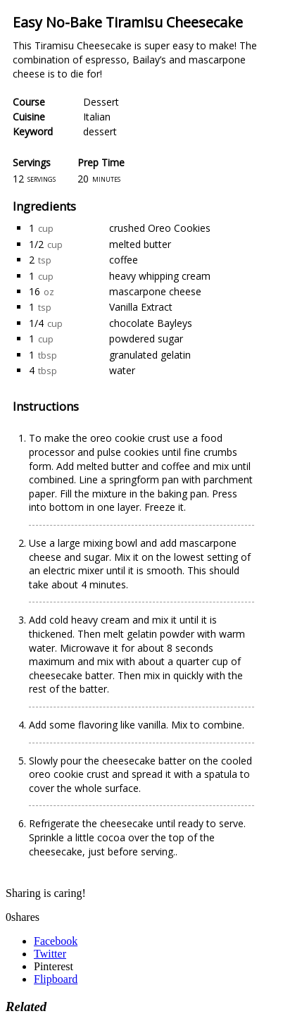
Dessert (101, 102)
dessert (100, 131)
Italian (97, 116)
